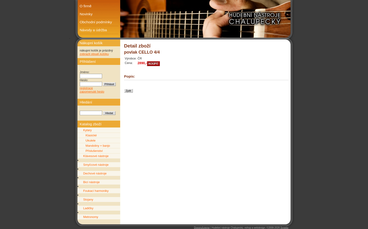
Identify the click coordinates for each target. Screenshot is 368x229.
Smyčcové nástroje (96, 164)
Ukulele (91, 140)
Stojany (88, 199)
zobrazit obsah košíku (94, 54)
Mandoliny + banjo (98, 145)
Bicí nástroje (91, 182)
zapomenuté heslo (92, 91)
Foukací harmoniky (96, 191)
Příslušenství (94, 151)
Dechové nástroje (95, 173)
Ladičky (88, 208)
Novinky (86, 14)
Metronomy (90, 217)
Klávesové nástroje (96, 156)
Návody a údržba (93, 30)
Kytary (87, 130)
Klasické (91, 135)
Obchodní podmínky (96, 22)
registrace (86, 88)
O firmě (86, 6)
